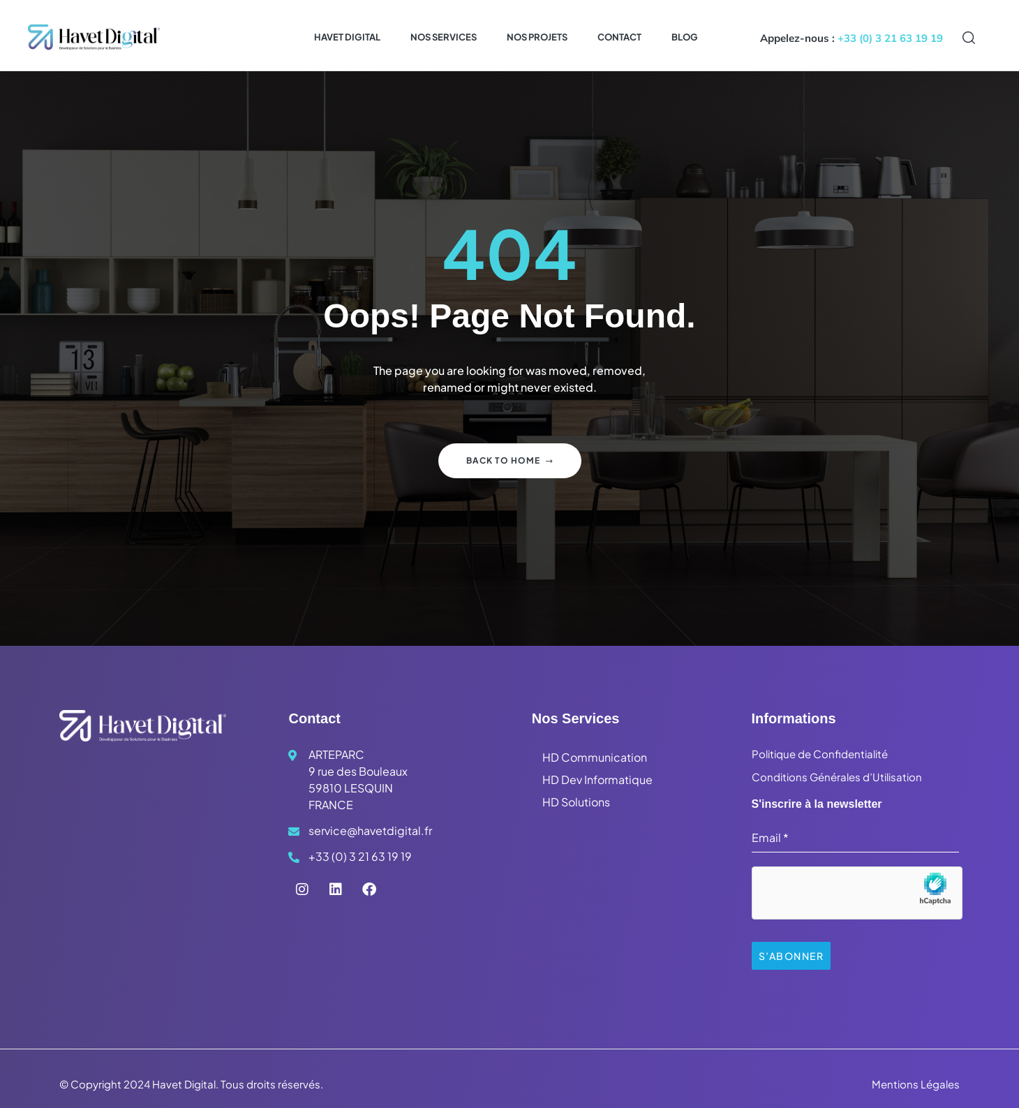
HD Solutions (576, 802)
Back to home (509, 460)
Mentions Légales (916, 1079)
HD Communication (594, 757)
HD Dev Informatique (597, 779)
